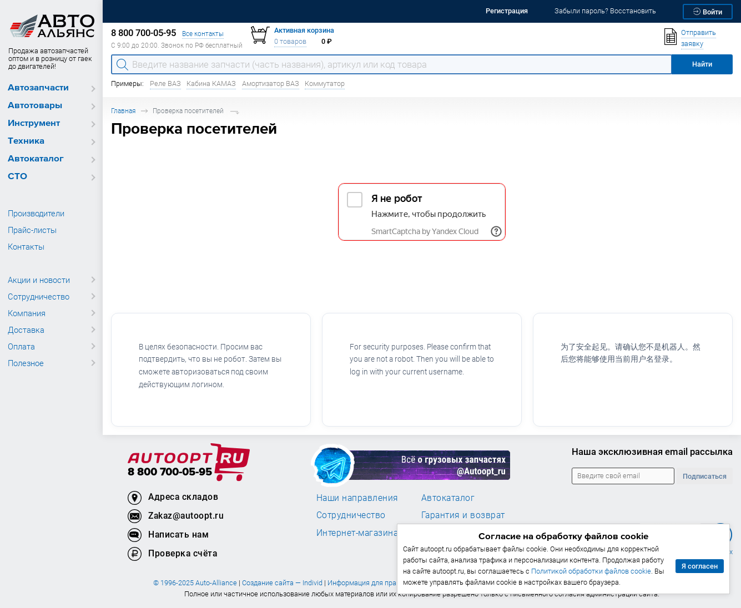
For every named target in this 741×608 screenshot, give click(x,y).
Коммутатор (325, 83)
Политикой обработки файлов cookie (591, 571)
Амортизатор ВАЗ (270, 83)
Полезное (26, 362)
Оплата (21, 346)
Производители (36, 213)
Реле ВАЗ (165, 83)
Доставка (26, 329)
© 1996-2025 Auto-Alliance (195, 582)
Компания (27, 312)
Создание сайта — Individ (282, 582)
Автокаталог (36, 159)
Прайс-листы (32, 229)
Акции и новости (39, 279)
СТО (17, 176)
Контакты (26, 246)
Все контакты (203, 33)
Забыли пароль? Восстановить (605, 11)
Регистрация (507, 11)
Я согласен (700, 566)
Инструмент (34, 123)
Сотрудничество (38, 296)
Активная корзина (304, 30)
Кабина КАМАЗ (211, 83)
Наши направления (357, 498)
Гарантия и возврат (463, 515)
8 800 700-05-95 (170, 472)
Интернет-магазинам (360, 532)
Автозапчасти (38, 88)
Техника (26, 141)
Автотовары (35, 105)
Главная (123, 111)
